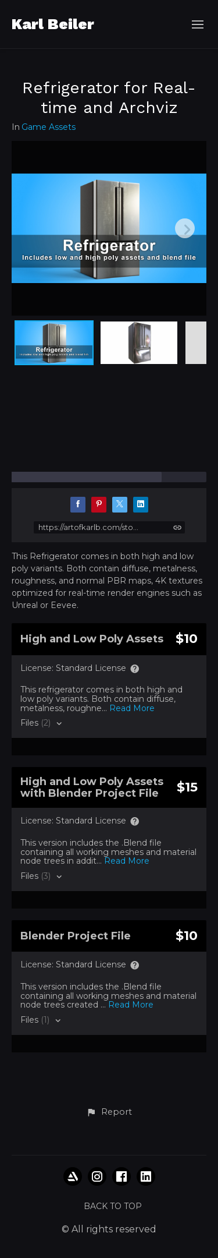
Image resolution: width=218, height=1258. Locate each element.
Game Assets (49, 127)
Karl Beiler (53, 24)
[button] (108, 1112)
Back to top (113, 1206)
